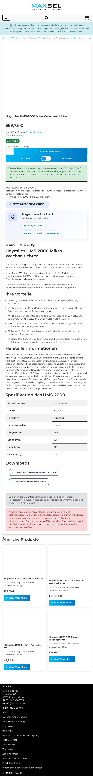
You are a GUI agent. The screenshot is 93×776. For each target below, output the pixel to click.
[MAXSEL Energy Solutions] (46, 7)
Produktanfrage (11, 763)
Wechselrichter (19, 38)
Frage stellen (33, 225)
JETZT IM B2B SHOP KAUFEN (27, 204)
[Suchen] (46, 18)
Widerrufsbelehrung (13, 721)
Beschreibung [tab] (20, 244)
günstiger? (22, 135)
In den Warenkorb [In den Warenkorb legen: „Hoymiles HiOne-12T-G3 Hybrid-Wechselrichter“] (61, 602)
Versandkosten (34, 132)
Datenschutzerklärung (14, 716)
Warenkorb (8, 744)
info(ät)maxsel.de (15, 703)
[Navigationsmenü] (6, 18)
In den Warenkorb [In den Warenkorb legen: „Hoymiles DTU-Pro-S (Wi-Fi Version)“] (16, 597)
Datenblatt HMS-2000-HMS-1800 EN (36, 472)
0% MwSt (7, 730)
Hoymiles (23, 194)
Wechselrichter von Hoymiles (71, 191)
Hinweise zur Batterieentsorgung (20, 735)
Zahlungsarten (10, 753)
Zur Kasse (7, 749)
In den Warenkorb (50, 151)
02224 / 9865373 (15, 700)
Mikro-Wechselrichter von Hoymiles (36, 191)
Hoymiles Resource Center (31, 481)
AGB (4, 712)
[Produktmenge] (10, 151)
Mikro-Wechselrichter (43, 38)
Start (5, 38)
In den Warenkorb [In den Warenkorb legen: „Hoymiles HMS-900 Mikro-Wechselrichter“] (61, 659)
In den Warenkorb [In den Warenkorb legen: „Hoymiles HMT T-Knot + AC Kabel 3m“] (16, 667)
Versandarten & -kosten (15, 758)
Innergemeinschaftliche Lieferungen (22, 767)
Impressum (8, 726)
